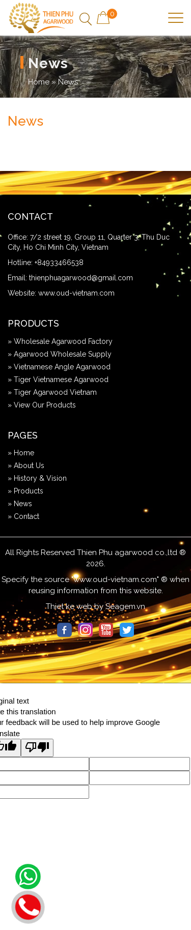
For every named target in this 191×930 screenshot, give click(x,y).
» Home (21, 453)
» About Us (26, 465)
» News (20, 504)
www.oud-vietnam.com (76, 293)
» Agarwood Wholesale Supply (60, 354)
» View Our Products (42, 405)
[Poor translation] (37, 748)
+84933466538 (59, 262)
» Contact (23, 516)
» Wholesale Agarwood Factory (60, 341)
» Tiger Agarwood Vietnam (52, 392)
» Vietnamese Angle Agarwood (59, 367)
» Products (25, 491)
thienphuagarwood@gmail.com (81, 278)
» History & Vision (37, 478)
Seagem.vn (125, 606)
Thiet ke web (69, 606)
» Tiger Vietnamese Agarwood (58, 379)
